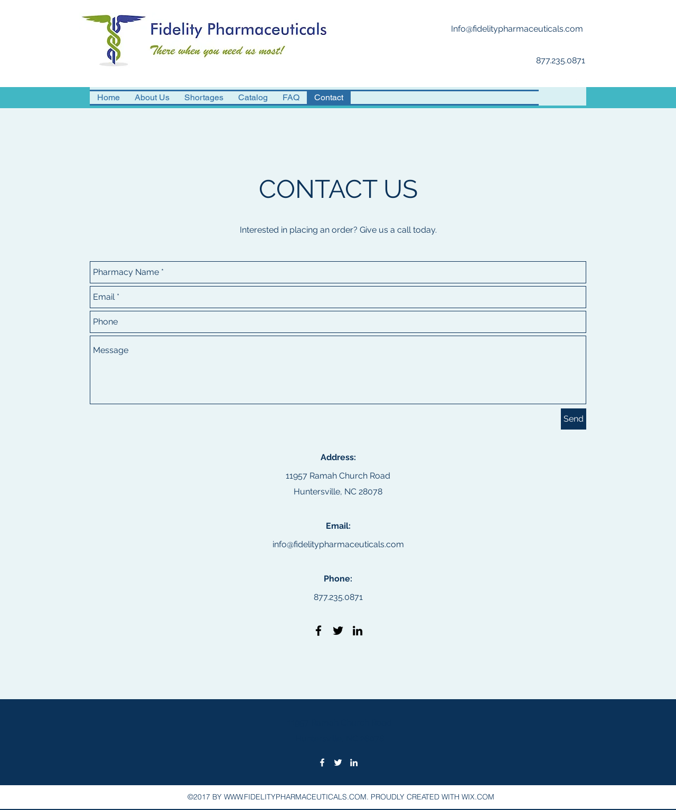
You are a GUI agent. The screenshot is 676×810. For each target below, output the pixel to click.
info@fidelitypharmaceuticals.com (338, 544)
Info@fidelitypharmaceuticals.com (517, 29)
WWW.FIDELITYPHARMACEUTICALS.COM (295, 797)
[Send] (573, 419)
